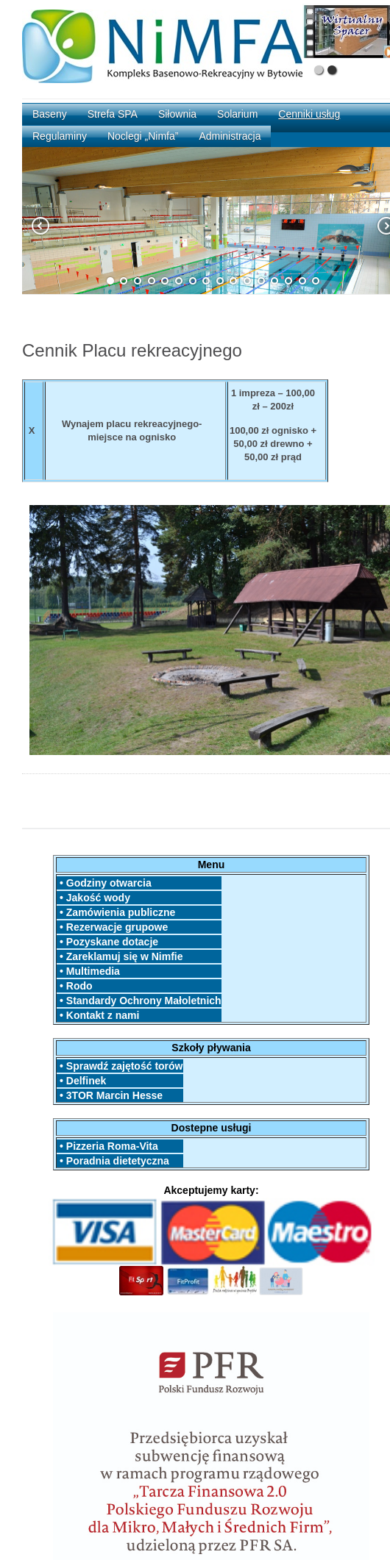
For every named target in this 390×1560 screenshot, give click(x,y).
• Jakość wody (93, 898)
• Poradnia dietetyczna (120, 1161)
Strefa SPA (113, 114)
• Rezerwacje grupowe (112, 927)
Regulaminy (59, 136)
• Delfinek (81, 1081)
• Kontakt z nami (98, 1015)
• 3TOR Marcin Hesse (110, 1095)
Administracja (229, 136)
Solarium (237, 114)
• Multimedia (88, 971)
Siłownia (177, 114)
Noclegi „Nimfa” (142, 136)
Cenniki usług (309, 114)
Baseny (49, 114)
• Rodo (74, 986)
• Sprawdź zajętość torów (119, 1066)
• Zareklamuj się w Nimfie (119, 956)
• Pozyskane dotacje (107, 942)
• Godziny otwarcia (104, 883)
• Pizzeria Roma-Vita (107, 1146)
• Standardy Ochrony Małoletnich (139, 1000)
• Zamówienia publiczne (116, 912)
